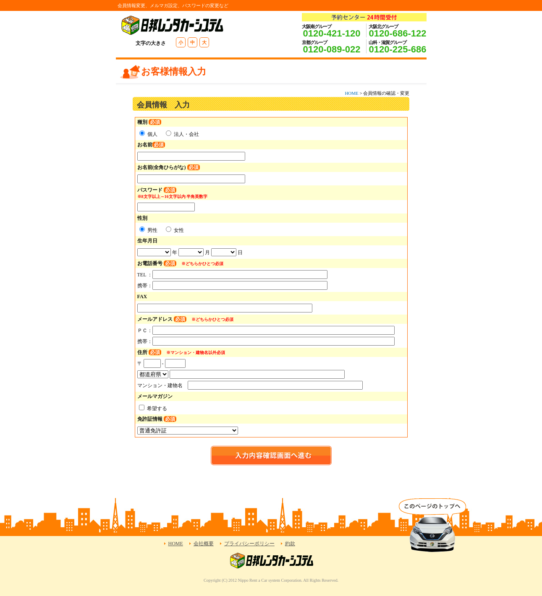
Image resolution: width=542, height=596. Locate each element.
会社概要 (204, 544)
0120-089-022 (331, 49)
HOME (351, 93)
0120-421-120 (331, 33)
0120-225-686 (397, 49)
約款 (290, 544)
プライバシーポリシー (249, 544)
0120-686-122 (397, 33)
